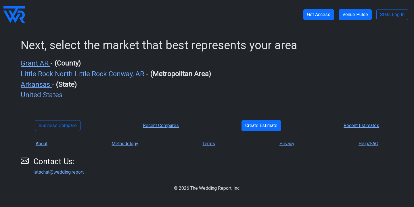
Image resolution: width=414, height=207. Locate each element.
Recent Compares (161, 125)
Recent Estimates (361, 125)
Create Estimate (261, 125)
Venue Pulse (355, 14)
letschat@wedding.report (58, 172)
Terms (208, 143)
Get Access (318, 14)
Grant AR (35, 63)
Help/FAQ (368, 143)
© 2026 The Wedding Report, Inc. (207, 188)
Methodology (125, 143)
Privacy (286, 143)
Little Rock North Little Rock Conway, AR (83, 74)
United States (41, 95)
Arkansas (36, 84)
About (41, 143)
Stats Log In (392, 14)
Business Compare (58, 125)
